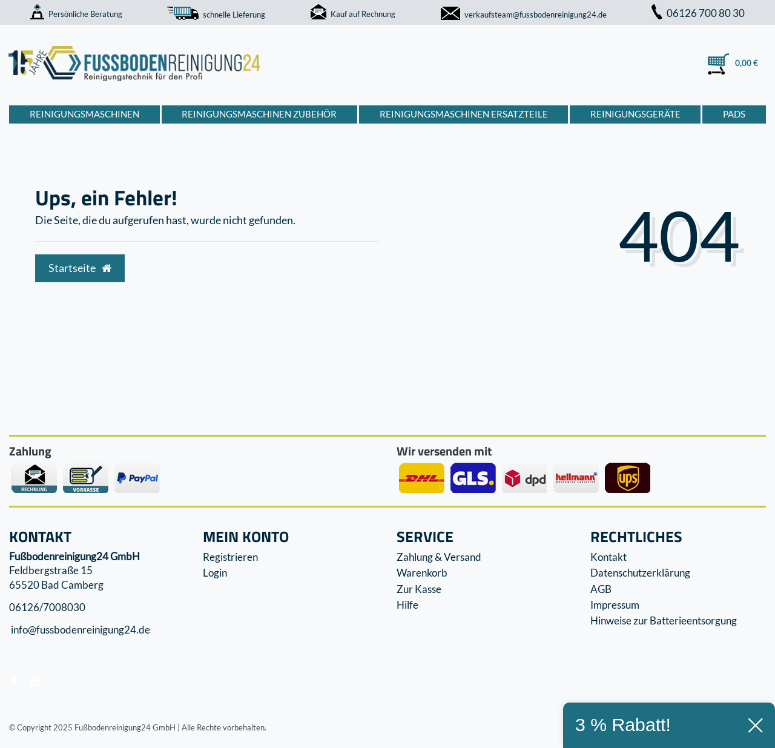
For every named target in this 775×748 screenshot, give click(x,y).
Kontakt (608, 557)
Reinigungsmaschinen (84, 113)
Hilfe (407, 604)
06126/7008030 (47, 607)
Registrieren (230, 557)
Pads (734, 113)
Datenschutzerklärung (640, 572)
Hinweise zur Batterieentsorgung (663, 620)
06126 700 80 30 (698, 13)
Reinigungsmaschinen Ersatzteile (464, 113)
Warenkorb (422, 572)
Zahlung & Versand (439, 557)
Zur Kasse (419, 589)
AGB (601, 589)
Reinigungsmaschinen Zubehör (259, 113)
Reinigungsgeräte (635, 113)
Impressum (614, 604)
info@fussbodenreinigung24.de (79, 630)
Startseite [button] (79, 268)
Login (215, 572)
